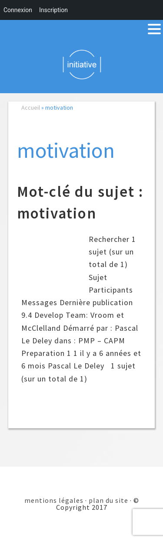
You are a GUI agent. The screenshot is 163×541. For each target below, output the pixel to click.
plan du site (108, 500)
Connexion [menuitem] (17, 10)
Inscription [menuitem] (53, 10)
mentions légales (53, 500)
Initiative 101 (81, 64)
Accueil (30, 107)
